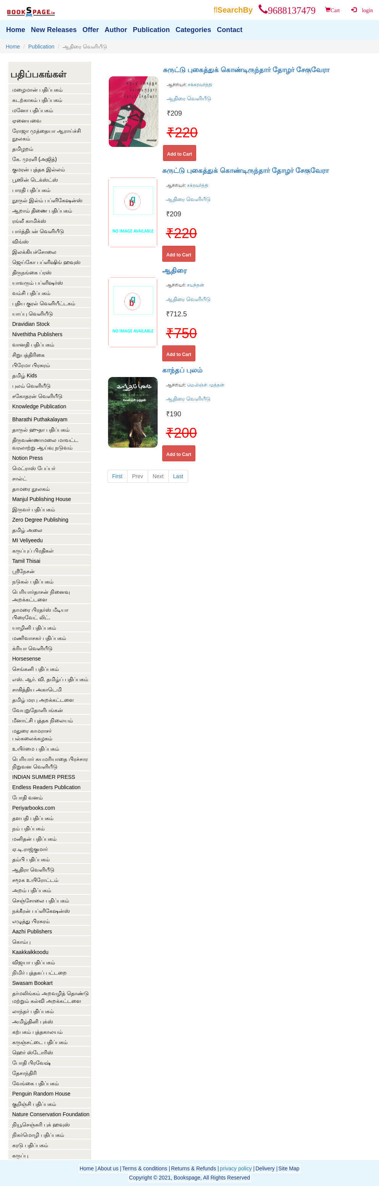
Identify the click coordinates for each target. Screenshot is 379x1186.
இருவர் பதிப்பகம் (33, 509)
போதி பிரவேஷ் (31, 1063)
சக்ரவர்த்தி (197, 185)
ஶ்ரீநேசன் (23, 571)
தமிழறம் (22, 149)
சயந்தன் (195, 285)
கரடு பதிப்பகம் (30, 1145)
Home (13, 47)
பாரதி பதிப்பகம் (31, 190)
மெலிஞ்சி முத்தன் (205, 385)
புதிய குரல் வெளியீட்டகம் (43, 303)
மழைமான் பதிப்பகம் (37, 90)
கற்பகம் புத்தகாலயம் (37, 1032)
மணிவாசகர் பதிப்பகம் (39, 638)
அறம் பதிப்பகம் (31, 890)
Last (178, 476)
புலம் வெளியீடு (31, 386)
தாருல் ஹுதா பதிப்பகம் (40, 430)
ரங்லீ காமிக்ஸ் (29, 221)
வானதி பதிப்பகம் (33, 345)
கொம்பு (21, 942)
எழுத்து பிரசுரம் (31, 921)
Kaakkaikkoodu (30, 952)
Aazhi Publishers (32, 931)
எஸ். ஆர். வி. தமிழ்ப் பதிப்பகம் (50, 679)
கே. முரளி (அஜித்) (34, 159)
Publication (41, 47)
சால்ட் (19, 478)
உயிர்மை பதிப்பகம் (35, 749)
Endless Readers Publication (46, 787)
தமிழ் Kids (24, 375)
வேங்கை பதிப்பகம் (35, 1083)
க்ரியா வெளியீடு (32, 648)
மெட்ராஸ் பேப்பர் (33, 468)
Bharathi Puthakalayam (40, 419)
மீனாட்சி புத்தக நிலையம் (42, 720)
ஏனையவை (26, 121)
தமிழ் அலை (27, 530)
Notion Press (27, 458)
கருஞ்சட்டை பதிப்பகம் (40, 1042)
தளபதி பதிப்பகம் (32, 818)
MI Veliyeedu (27, 540)
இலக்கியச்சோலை (34, 252)
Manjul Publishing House (41, 499)
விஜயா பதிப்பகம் (33, 962)
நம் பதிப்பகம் (28, 828)
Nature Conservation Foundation (50, 1114)
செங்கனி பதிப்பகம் (35, 669)
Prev (137, 476)
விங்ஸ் (20, 241)
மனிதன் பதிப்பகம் (34, 839)
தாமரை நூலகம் (31, 489)
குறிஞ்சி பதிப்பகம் (34, 1104)
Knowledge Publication (39, 406)
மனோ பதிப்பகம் (32, 110)
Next (158, 476)
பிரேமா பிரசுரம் (31, 365)
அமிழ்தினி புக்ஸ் (32, 1021)
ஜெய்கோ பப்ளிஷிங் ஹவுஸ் (46, 262)
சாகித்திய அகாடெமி (37, 689)
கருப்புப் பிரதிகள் (33, 551)
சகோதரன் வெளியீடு (37, 396)
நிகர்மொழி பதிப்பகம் (38, 1135)
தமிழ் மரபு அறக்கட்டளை (43, 700)
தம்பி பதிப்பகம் (31, 859)
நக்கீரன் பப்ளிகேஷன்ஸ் (41, 911)
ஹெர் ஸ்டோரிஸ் (32, 1052)
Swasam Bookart (32, 983)
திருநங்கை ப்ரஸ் (32, 272)
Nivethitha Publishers (37, 334)
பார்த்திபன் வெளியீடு (38, 231)
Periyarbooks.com (33, 808)
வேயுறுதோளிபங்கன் (37, 710)
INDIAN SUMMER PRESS (43, 777)
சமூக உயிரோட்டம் (35, 880)
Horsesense (26, 659)
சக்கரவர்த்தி (199, 84)
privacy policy (236, 1168)
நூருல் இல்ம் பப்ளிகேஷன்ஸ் (47, 200)
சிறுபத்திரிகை (28, 355)
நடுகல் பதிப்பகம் (32, 581)
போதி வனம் (27, 797)
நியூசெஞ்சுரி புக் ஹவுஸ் (41, 1125)
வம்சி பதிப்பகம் (31, 293)
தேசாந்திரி (24, 1073)
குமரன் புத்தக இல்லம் (38, 169)
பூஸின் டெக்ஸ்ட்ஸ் (35, 180)
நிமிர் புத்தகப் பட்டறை (39, 973)
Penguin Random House (41, 1094)
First (117, 476)
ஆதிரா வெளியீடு (33, 870)
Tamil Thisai (26, 561)
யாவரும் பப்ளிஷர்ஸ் (37, 283)
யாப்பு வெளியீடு (32, 314)
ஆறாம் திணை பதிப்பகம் (42, 211)
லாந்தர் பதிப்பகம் (33, 1011)
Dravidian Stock (31, 324)
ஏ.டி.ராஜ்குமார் (30, 849)
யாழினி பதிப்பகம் (34, 628)
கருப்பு (20, 1155)
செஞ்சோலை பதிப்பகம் (40, 901)
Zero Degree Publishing (40, 520)
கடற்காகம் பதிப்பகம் (37, 100)
